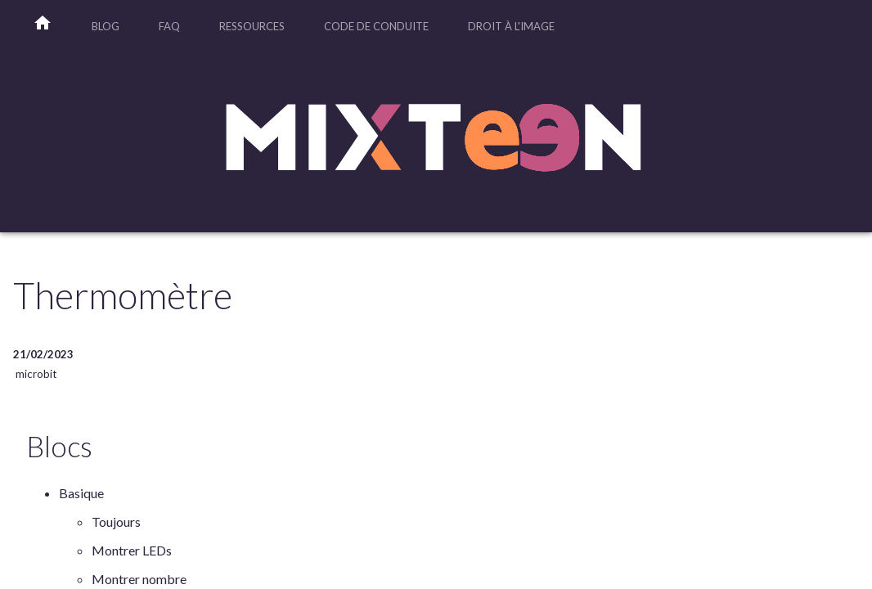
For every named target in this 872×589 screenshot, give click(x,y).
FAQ (169, 26)
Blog (105, 26)
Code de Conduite (376, 26)
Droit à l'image (511, 26)
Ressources (252, 26)
